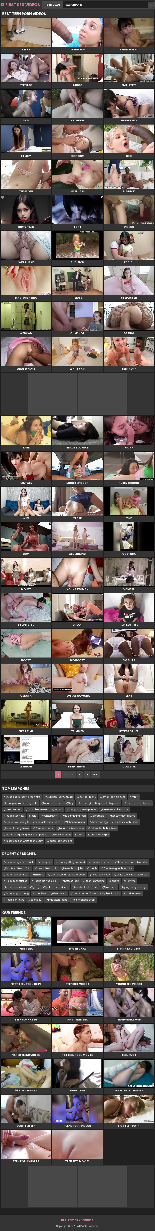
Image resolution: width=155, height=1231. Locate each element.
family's (131, 881)
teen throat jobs (73, 868)
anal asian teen (53, 803)
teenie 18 (36, 899)
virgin (135, 797)
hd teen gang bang (17, 893)
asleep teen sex (15, 815)
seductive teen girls (17, 822)
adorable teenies (38, 809)
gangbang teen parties (83, 809)
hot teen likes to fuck (18, 868)
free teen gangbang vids (118, 868)
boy (71, 803)
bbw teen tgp (100, 822)
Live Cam (54, 4)
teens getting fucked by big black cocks (97, 893)
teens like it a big (47, 868)
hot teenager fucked (123, 815)
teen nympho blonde (139, 803)
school (59, 809)
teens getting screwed (72, 862)
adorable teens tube (72, 828)
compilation (50, 815)
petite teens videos (57, 887)
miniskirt (39, 874)
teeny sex (46, 862)
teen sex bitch (62, 834)
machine (41, 893)
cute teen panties (16, 874)
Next (95, 774)
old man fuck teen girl (60, 797)
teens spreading (95, 881)
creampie (98, 815)
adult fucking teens (17, 828)
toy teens (110, 887)
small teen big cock (114, 797)
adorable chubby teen (104, 828)
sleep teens (60, 893)
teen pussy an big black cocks (68, 874)
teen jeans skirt (15, 899)
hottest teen (71, 881)
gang (36, 887)
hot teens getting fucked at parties (26, 834)
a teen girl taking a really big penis (100, 803)
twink (81, 834)
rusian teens (134, 893)
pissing (115, 881)
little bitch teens (57, 899)
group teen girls (100, 834)
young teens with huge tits (21, 803)
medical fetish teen (86, 887)
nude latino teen (101, 862)
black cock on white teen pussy (24, 841)
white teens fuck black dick (132, 874)
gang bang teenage (134, 887)
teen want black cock (115, 809)
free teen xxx (13, 809)
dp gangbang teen (75, 815)
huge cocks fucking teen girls (23, 797)
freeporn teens (44, 828)
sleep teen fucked (16, 881)
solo (34, 815)
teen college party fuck (19, 862)
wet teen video (101, 874)
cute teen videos (16, 887)
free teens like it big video (133, 862)
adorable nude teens (48, 822)
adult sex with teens (126, 822)
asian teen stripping (61, 841)
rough (93, 868)
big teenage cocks (85, 899)
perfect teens (88, 797)
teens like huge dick (45, 881)
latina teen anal (76, 822)
